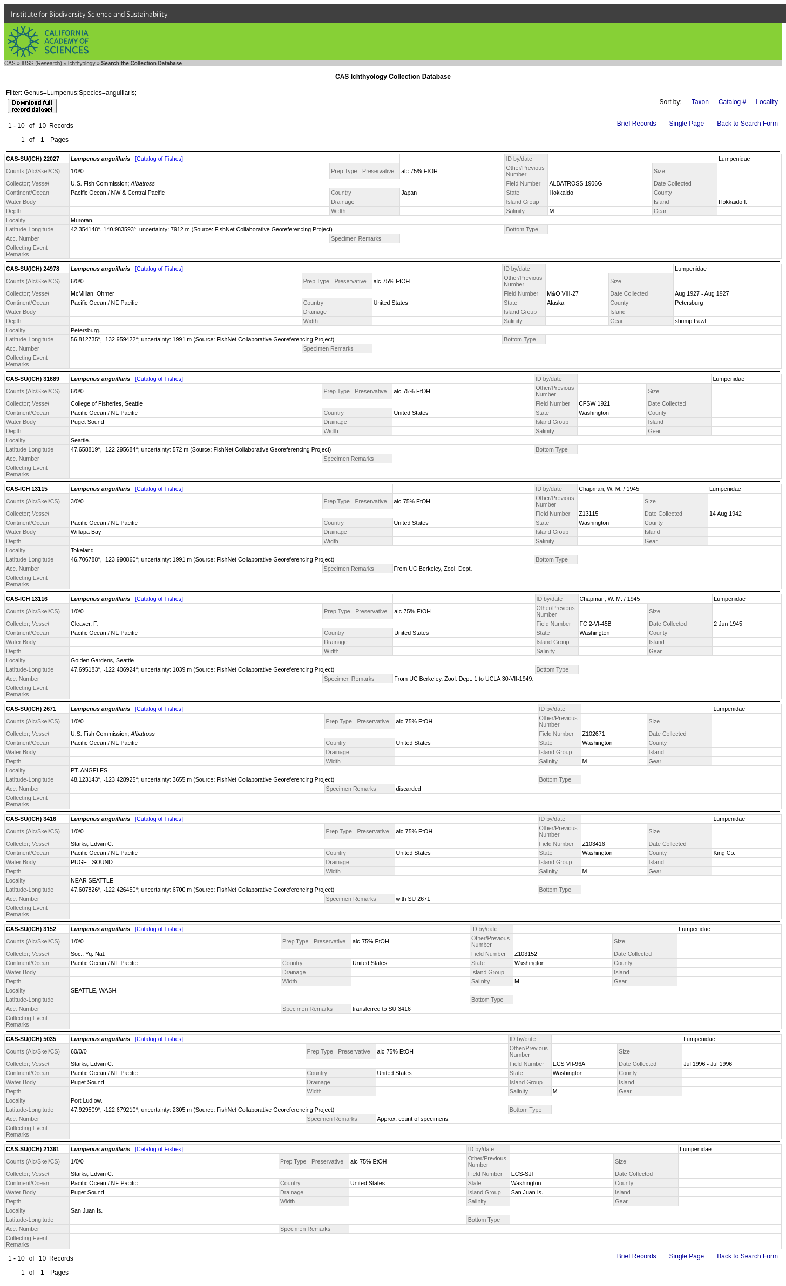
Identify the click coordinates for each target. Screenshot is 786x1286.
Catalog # (732, 102)
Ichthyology (82, 63)
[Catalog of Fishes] (159, 158)
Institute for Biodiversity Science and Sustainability (89, 14)
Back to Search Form (747, 123)
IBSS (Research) (42, 63)
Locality (767, 102)
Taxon (700, 102)
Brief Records (636, 123)
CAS (10, 63)
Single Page (686, 123)
